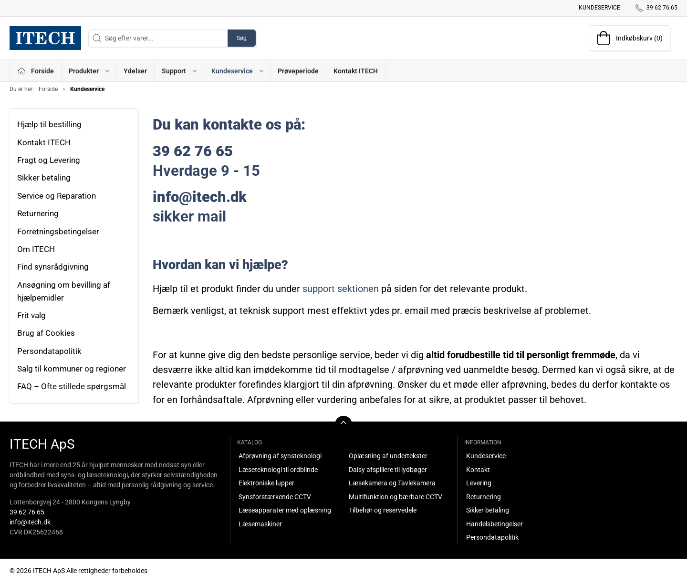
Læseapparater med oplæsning (285, 510)
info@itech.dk (30, 522)
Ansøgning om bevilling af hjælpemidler (63, 291)
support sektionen (340, 288)
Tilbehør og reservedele (382, 510)
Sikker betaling (44, 177)
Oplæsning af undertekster (388, 456)
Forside (48, 89)
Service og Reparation (56, 196)
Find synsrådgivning (53, 266)
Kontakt (478, 469)
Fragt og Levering (48, 160)
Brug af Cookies (46, 333)
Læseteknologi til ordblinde (278, 469)
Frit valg (31, 315)
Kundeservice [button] (238, 71)
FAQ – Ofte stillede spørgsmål (71, 386)
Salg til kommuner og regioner (71, 368)
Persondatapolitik (49, 351)
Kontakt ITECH (355, 71)
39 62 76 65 (27, 512)
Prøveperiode (298, 71)
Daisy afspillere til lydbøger (388, 469)
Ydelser (135, 71)
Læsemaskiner (260, 524)
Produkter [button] (90, 71)
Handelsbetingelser (494, 524)
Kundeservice (599, 7)
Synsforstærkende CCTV (275, 497)
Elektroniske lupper (266, 483)
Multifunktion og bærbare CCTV (395, 497)
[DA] (45, 38)
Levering (478, 483)
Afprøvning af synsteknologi (280, 456)
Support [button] (180, 71)
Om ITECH (36, 249)
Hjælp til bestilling (49, 124)
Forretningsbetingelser (58, 231)
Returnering (38, 213)
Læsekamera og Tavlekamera (392, 483)
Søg (242, 38)
